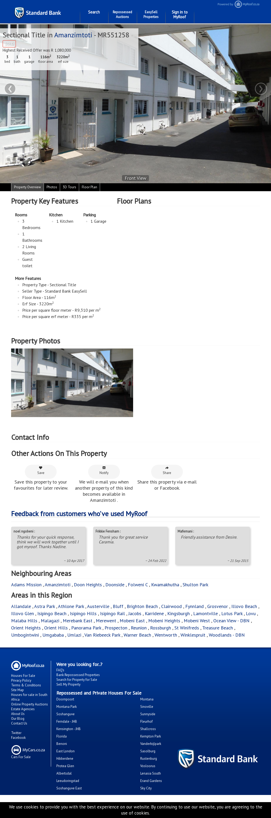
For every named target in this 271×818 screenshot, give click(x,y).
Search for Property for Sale (76, 679)
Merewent (106, 621)
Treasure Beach (217, 628)
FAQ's (60, 670)
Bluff (118, 606)
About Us (18, 714)
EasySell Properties (151, 14)
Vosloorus (147, 766)
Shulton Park (195, 585)
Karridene (154, 613)
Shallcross (148, 729)
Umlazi (74, 635)
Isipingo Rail (112, 613)
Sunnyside (147, 714)
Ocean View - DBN (231, 621)
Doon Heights (88, 585)
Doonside (114, 585)
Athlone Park (71, 606)
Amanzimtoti (74, 34)
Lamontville (205, 613)
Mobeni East (132, 621)
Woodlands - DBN (227, 635)
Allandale (21, 606)
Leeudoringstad (67, 781)
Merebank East (77, 621)
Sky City (146, 788)
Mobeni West (197, 621)
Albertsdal (64, 773)
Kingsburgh (178, 613)
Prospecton (116, 628)
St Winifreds (186, 628)
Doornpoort (65, 699)
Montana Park (66, 706)
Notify (104, 470)
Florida (61, 736)
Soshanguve (65, 714)
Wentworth (166, 635)
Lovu (251, 613)
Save (40, 470)
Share (167, 470)
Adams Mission (26, 585)
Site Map (17, 690)
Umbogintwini (25, 635)
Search (94, 12)
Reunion (139, 628)
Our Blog (17, 718)
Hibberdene (64, 758)
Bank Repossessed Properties (78, 675)
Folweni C (138, 585)
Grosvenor (217, 606)
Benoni (61, 743)
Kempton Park (150, 736)
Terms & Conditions (26, 685)
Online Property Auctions (29, 704)
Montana (146, 699)
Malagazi (50, 621)
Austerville (98, 606)
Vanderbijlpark (150, 743)
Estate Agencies (23, 709)
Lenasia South (150, 773)
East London (65, 751)
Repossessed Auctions (122, 14)
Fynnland (194, 606)
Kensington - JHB (68, 729)
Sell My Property (68, 684)
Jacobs (134, 613)
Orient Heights (26, 628)
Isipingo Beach (51, 613)
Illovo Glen (23, 613)
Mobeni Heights (164, 621)
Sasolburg (147, 751)
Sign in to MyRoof (180, 14)
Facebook (18, 737)
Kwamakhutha (165, 585)
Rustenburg (148, 758)
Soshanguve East (69, 788)
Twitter (16, 733)
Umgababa (53, 635)
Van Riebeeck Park (102, 635)
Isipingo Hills (83, 613)
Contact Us (19, 723)
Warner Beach (137, 635)
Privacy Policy (21, 680)
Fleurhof (146, 721)
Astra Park (44, 606)
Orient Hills (56, 628)
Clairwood (171, 606)
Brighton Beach (142, 606)
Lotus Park (231, 613)
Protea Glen (65, 766)
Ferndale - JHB (66, 721)
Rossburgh (161, 628)
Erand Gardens (151, 781)
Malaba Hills (24, 621)
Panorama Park (86, 628)
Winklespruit (192, 635)
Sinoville (146, 706)
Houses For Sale (23, 675)
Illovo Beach (244, 606)
